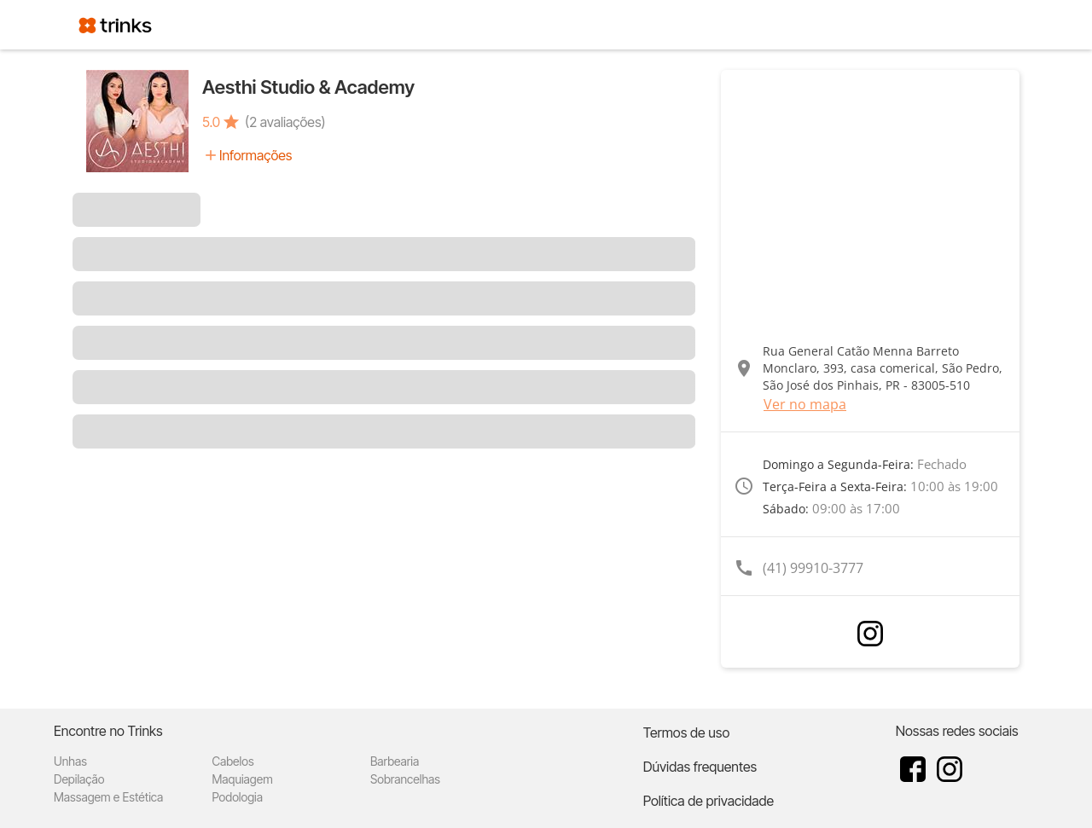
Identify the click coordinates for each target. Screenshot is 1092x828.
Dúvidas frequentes (700, 766)
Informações (255, 155)
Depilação (79, 779)
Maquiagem (242, 779)
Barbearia (394, 761)
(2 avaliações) (285, 121)
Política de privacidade (708, 800)
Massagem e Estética (108, 797)
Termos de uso (686, 732)
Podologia (237, 797)
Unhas (70, 761)
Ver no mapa (805, 404)
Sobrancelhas (405, 779)
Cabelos (232, 761)
